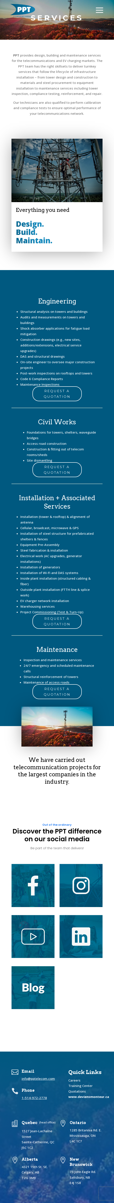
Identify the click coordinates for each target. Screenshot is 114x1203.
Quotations (77, 1091)
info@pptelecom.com (38, 1078)
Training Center (80, 1085)
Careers (74, 1080)
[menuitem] (23, 10)
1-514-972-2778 (34, 1098)
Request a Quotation (57, 394)
